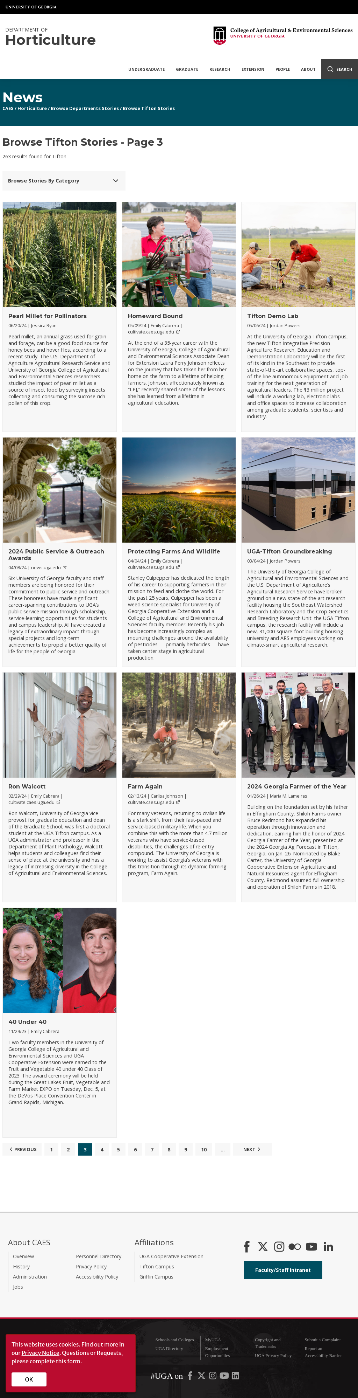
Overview (23, 1256)
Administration (30, 1276)
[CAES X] (263, 1247)
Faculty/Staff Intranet (283, 1270)
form (73, 1361)
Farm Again (145, 786)
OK (29, 1379)
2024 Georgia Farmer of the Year (296, 786)
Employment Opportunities (217, 1352)
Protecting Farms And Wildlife (174, 551)
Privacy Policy (91, 1266)
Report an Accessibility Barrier (323, 1352)
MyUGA (213, 1339)
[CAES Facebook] (246, 1247)
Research (219, 69)
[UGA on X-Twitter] (202, 1377)
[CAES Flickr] (294, 1247)
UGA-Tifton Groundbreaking (289, 551)
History (21, 1266)
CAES (8, 108)
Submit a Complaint (323, 1339)
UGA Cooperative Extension (171, 1256)
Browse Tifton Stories (149, 108)
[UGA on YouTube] (224, 1377)
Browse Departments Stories (85, 108)
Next (252, 1149)
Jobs (18, 1286)
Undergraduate (146, 69)
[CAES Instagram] (279, 1247)
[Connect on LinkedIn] (328, 1247)
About (308, 69)
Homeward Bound (155, 316)
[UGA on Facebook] (190, 1377)
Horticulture (32, 108)
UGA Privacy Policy (273, 1355)
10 (204, 1149)
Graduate (187, 69)
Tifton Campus (156, 1266)
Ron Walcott (26, 786)
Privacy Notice (40, 1352)
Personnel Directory (98, 1256)
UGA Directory (169, 1348)
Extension (253, 69)
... (223, 1149)
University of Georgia (31, 7)
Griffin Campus (156, 1276)
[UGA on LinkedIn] (235, 1377)
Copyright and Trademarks (268, 1343)
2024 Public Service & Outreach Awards (56, 555)
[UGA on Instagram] (213, 1377)
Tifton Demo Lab (272, 316)
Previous (22, 1149)
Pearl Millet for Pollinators (47, 316)
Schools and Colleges (174, 1339)
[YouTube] (311, 1247)
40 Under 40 (27, 1022)
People (282, 69)
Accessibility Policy (97, 1276)
